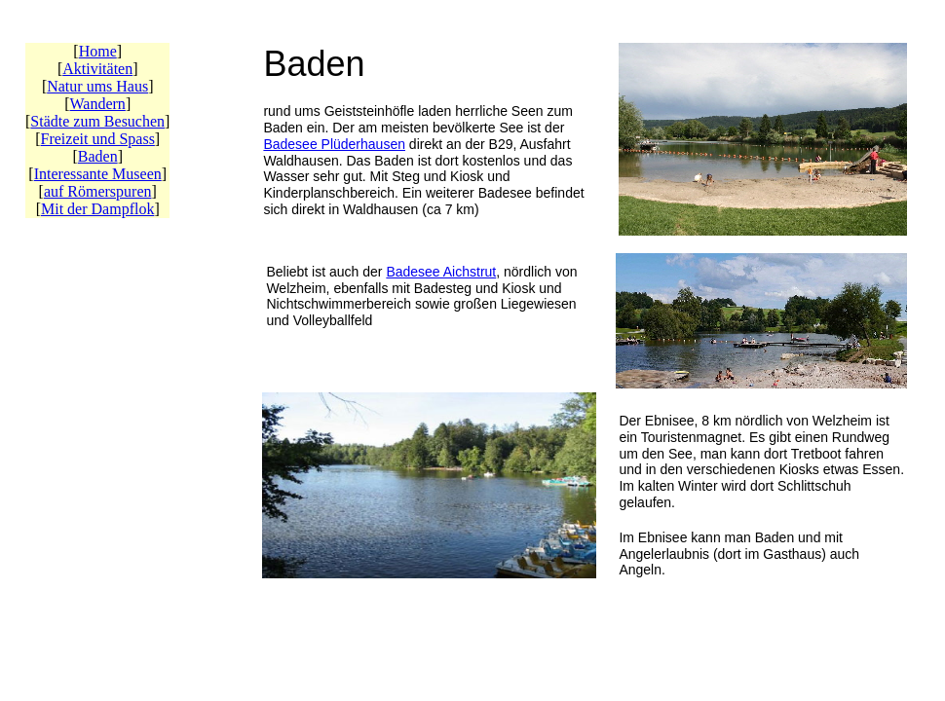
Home (98, 51)
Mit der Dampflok (97, 209)
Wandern (98, 103)
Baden (98, 156)
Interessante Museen (98, 174)
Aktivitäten (97, 68)
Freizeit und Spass (98, 138)
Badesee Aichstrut (441, 271)
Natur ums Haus (97, 86)
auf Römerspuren (98, 191)
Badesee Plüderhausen (334, 144)
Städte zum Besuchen (97, 121)
